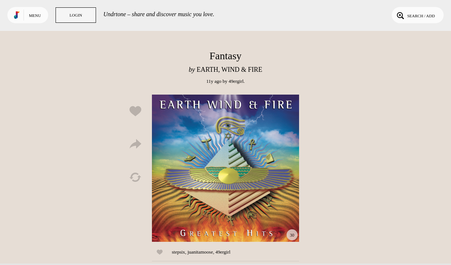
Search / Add (415, 15)
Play (225, 168)
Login (76, 15)
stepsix (178, 252)
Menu (35, 15)
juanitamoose (200, 252)
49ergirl (236, 81)
